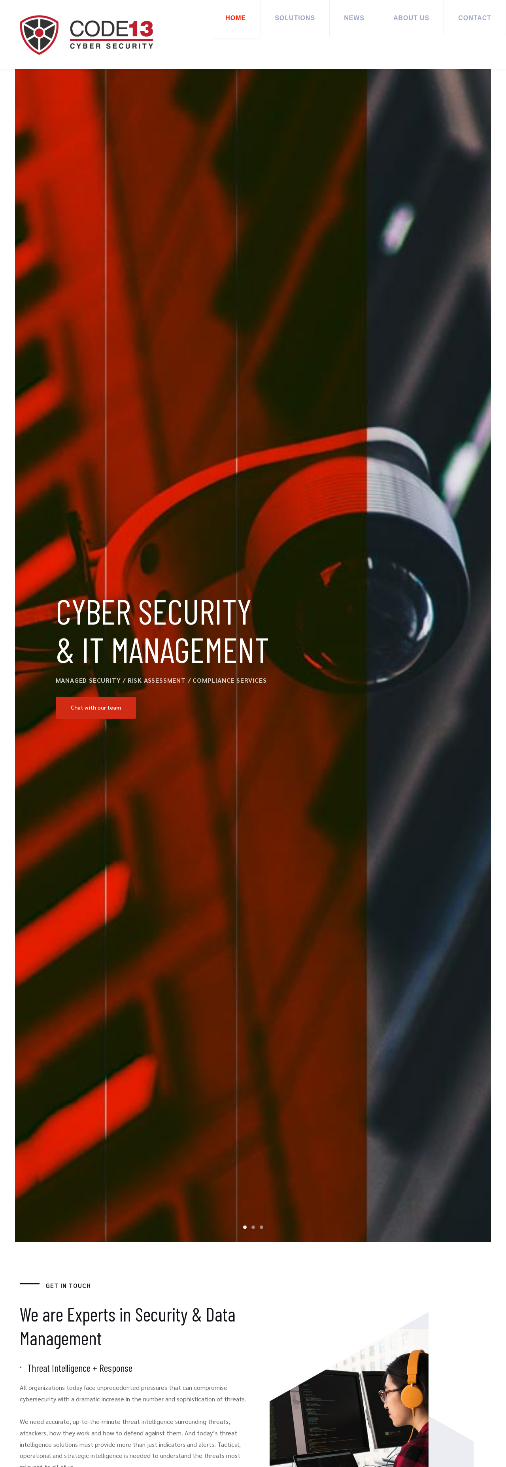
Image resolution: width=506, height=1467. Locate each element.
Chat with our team (97, 707)
